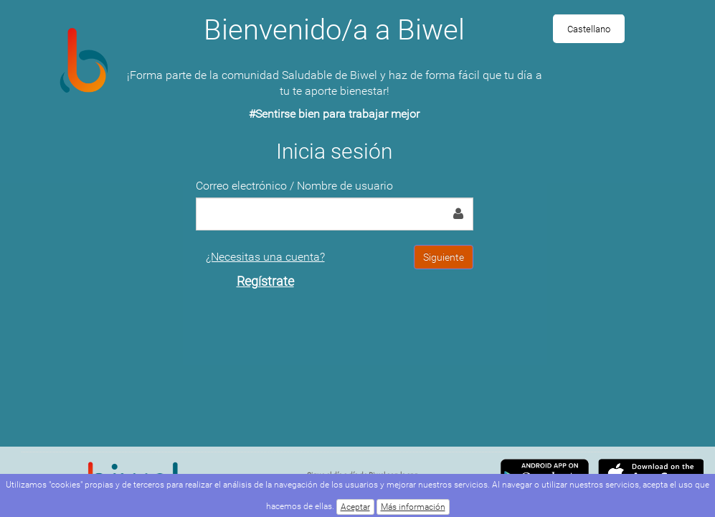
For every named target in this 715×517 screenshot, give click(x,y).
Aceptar (355, 507)
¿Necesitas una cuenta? (265, 269)
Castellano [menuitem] (588, 29)
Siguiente (443, 257)
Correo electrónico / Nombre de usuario (294, 185)
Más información (413, 507)
